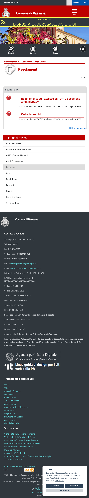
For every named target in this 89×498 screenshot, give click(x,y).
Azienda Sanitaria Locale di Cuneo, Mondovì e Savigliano (28, 456)
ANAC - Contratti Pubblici (17, 155)
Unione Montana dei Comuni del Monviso (22, 443)
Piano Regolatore (13, 196)
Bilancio (9, 191)
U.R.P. (6, 387)
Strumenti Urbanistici (13, 416)
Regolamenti (11, 167)
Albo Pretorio (10, 403)
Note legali (5, 468)
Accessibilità (29, 466)
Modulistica (9, 410)
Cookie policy (59, 480)
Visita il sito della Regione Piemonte (19, 433)
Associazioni (9, 419)
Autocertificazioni (12, 400)
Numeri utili (9, 394)
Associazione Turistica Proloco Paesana (21, 440)
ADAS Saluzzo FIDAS (13, 459)
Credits (20, 466)
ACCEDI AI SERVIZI (80, 2)
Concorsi (10, 185)
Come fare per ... (11, 397)
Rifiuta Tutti (74, 486)
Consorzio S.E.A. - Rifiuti (14, 453)
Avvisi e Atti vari (13, 202)
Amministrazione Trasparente (18, 149)
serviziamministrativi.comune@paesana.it (25, 268)
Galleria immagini (11, 423)
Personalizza (64, 490)
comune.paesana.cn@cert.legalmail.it (23, 263)
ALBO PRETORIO (13, 143)
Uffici (6, 384)
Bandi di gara (11, 179)
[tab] (45, 90)
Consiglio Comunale (12, 391)
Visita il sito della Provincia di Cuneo (19, 437)
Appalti (9, 173)
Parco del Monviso (12, 449)
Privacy (13, 466)
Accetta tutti (55, 486)
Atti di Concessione (14, 161)
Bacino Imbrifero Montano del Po (18, 446)
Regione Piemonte (11, 2)
